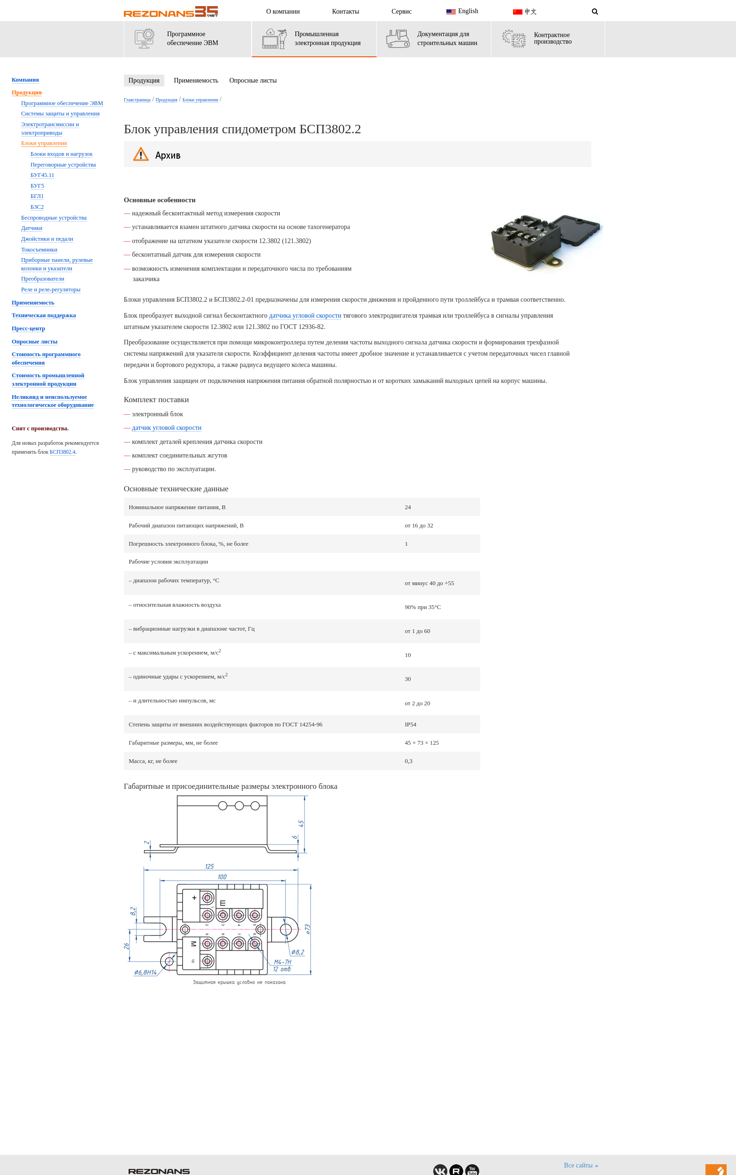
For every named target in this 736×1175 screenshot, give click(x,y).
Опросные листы (253, 80)
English (461, 12)
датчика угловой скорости (305, 315)
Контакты (346, 11)
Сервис (401, 11)
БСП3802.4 (63, 452)
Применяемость (196, 80)
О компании (282, 11)
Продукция (144, 80)
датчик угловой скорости (166, 427)
